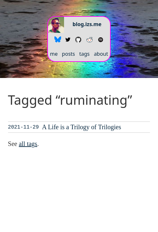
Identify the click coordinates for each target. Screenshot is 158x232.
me (54, 53)
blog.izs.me (87, 24)
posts (68, 53)
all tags (28, 143)
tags (84, 53)
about (101, 53)
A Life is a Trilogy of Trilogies (81, 126)
